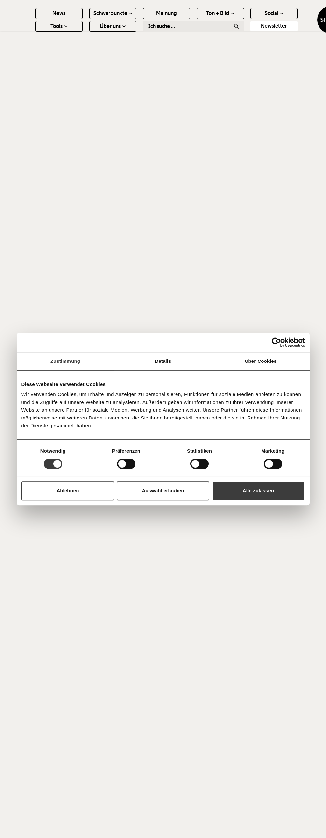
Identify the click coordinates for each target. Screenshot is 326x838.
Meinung (195, 19)
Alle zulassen (258, 490)
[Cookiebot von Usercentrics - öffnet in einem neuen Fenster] (276, 342)
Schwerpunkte (141, 19)
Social (302, 19)
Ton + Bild (249, 19)
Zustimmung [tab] (65, 361)
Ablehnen (67, 490)
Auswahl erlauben (163, 490)
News (87, 19)
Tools (87, 32)
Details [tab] (163, 361)
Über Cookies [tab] (261, 361)
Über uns (141, 32)
